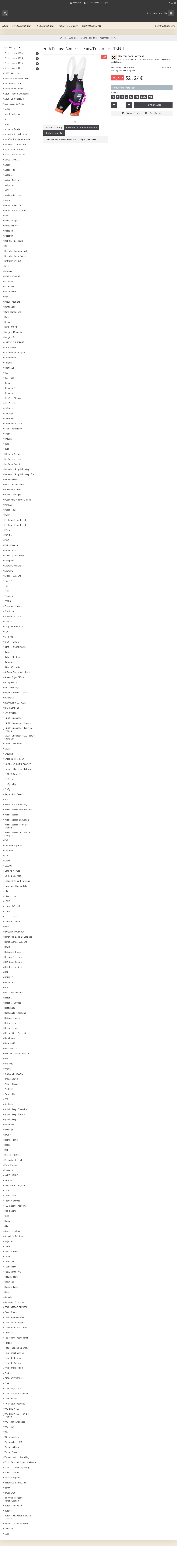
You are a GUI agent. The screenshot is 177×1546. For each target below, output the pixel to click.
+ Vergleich (154, 113)
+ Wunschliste (132, 113)
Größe (115, 92)
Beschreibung (53, 127)
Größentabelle (54, 133)
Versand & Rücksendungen (81, 127)
